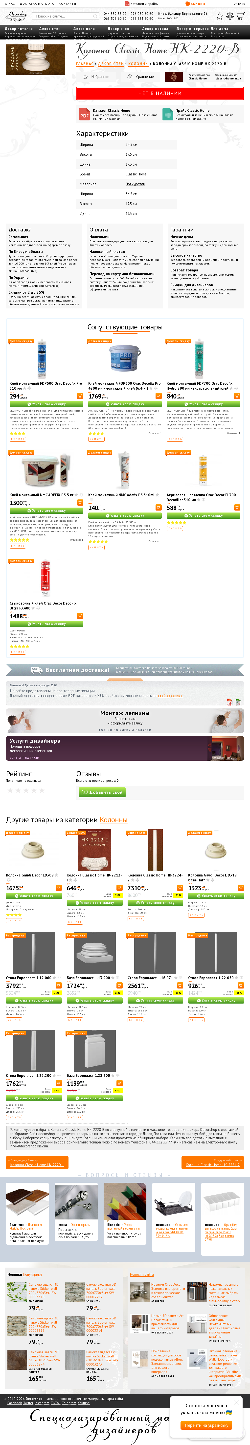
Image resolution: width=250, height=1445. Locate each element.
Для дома (219, 28)
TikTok (55, 1403)
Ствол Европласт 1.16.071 (150, 977)
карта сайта (114, 1398)
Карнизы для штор (119, 33)
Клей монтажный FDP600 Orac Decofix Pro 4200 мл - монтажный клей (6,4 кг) (124, 386)
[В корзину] (80, 396)
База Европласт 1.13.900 (88, 977)
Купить (18, 439)
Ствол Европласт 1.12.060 (28, 977)
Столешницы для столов (191, 36)
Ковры (77, 33)
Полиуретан (135, 184)
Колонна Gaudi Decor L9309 (30, 875)
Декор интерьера (193, 28)
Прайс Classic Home (208, 114)
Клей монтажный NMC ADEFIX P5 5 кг (41, 495)
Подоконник (115, 36)
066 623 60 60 (142, 18)
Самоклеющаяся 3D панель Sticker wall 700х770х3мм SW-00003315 (44, 1290)
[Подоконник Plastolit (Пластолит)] (27, 1202)
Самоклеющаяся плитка (40, 1370)
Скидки (195, 3)
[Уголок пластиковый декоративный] (125, 1202)
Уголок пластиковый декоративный (123, 1227)
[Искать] (95, 16)
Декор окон (118, 28)
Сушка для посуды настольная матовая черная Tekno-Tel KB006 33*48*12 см (172, 1230)
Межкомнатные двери (190, 33)
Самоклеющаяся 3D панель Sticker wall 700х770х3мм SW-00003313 (101, 1290)
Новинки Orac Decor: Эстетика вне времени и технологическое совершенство (168, 1290)
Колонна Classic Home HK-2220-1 (37, 1164)
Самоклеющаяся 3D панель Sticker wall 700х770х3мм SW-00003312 (44, 1324)
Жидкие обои (47, 36)
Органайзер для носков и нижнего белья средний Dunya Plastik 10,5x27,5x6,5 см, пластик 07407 (221, 1232)
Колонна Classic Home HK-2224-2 (213, 1164)
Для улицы (217, 36)
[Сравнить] (230, 16)
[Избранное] (219, 16)
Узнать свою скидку (49, 404)
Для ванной (232, 33)
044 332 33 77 (115, 13)
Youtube (84, 1403)
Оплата (99, 229)
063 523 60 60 (115, 18)
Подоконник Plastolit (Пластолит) (26, 1227)
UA (235, 3)
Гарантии (182, 229)
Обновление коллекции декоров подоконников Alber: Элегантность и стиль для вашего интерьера (167, 1361)
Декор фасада (155, 28)
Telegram (69, 1403)
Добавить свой (102, 792)
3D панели (59, 33)
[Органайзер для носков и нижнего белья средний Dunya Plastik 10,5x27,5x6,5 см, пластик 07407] (222, 1202)
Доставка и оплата (37, 3)
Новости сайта (142, 1274)
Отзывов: (155, 433)
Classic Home (197, 78)
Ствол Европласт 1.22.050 (211, 977)
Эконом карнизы (80, 1225)
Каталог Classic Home (126, 114)
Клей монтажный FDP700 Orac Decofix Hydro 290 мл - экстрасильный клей (199, 386)
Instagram (42, 1403)
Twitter (28, 1403)
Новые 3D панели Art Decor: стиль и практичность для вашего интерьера (167, 1321)
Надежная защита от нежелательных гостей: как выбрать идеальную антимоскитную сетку (224, 1292)
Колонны (114, 819)
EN (240, 3)
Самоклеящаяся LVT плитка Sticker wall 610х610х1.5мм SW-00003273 (102, 1358)
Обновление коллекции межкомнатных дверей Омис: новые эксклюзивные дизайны (224, 1326)
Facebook (14, 1403)
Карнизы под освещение (20, 36)
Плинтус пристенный (82, 35)
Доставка (20, 229)
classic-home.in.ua (228, 78)
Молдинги (45, 33)
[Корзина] (241, 16)
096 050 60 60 (142, 13)
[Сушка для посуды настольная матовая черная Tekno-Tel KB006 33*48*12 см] (173, 1202)
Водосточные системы (155, 36)
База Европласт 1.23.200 (88, 1075)
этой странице (170, 696)
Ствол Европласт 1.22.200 (28, 1075)
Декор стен (50, 28)
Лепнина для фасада (155, 33)
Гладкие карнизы (16, 33)
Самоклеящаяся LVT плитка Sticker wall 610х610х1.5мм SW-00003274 (44, 1358)
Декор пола (84, 28)
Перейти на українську (206, 1425)
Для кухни (217, 33)
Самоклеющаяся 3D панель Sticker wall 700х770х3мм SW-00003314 (101, 1324)
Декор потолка (19, 28)
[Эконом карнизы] (76, 1202)
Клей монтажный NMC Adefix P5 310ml (121, 495)
